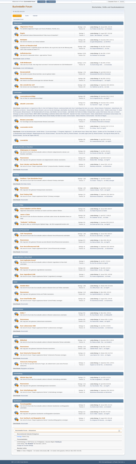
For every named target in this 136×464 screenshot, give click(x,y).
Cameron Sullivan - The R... (97, 190)
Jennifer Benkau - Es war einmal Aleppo (46, 131)
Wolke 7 (22, 313)
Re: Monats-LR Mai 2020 (96, 121)
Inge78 (108, 80)
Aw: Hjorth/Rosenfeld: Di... (96, 294)
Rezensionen (24, 158)
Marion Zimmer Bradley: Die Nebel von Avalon (54, 115)
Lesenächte (24, 140)
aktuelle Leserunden (27, 103)
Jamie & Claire (25, 214)
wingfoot (109, 420)
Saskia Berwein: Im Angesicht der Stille (31, 108)
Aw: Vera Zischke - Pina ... (96, 386)
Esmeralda (102, 55)
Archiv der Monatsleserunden (28, 131)
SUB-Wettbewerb (25, 62)
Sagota (107, 270)
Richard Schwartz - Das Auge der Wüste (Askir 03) (106, 133)
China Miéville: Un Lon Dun (114, 131)
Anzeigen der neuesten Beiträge (25, 445)
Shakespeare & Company (28, 150)
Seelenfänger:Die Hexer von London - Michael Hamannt (89, 108)
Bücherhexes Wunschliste (96, 392)
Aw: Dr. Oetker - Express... (97, 413)
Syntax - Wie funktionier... (96, 35)
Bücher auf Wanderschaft (28, 45)
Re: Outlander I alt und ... (96, 217)
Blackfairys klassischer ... (96, 166)
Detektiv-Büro (24, 286)
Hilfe (100, 462)
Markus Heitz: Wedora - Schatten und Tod (96, 131)
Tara (108, 48)
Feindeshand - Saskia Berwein (112, 108)
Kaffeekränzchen (25, 53)
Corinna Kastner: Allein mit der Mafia (33, 115)
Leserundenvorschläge (27, 96)
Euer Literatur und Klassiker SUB (31, 164)
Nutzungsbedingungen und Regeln (109, 462)
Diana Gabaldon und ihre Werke (30, 208)
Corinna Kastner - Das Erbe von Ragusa (96, 115)
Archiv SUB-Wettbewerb (27, 68)
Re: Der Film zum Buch (96, 263)
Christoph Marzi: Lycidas (93, 112)
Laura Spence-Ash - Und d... (97, 355)
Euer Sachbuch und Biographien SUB (32, 418)
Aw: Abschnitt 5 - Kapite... (96, 104)
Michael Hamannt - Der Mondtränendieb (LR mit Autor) (35, 112)
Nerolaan (107, 121)
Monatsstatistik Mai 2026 (96, 74)
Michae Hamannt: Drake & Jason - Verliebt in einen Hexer (101, 110)
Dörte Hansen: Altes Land (106, 112)
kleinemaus (110, 328)
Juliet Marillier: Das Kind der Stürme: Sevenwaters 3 (73, 110)
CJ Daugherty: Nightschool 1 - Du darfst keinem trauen (71, 131)
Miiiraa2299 (109, 315)
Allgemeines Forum (26, 27)
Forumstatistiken (21, 439)
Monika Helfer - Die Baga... (97, 160)
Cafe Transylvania (26, 233)
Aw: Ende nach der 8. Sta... (97, 224)
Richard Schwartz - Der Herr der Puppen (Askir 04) (26, 135)
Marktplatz (23, 39)
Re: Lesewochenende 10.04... (97, 141)
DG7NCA (108, 41)
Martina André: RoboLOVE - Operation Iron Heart (68, 114)
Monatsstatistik (25, 72)
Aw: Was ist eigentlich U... (96, 379)
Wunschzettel (24, 169)
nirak (108, 87)
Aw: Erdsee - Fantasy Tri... (96, 180)
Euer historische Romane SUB (30, 353)
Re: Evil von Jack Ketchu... (97, 235)
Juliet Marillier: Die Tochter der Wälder (77, 112)
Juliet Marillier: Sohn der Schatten (58, 112)
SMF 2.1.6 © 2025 (15, 462)
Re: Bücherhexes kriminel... (97, 300)
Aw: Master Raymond (95, 210)
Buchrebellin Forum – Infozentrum (25, 430)
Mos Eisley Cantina (26, 184)
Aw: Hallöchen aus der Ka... (97, 87)
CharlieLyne (58, 442)
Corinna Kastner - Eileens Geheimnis (76, 115)
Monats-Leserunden (26, 120)
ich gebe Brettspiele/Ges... (96, 41)
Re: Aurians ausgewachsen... (97, 276)
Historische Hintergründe (28, 362)
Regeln (22, 33)
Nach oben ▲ (121, 462)
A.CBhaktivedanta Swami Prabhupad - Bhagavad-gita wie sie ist (29, 133)
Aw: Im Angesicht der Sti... (96, 98)
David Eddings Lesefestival (48, 114)
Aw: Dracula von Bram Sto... (97, 153)
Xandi (106, 217)
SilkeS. (107, 294)
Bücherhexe (108, 166)
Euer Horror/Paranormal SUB (29, 246)
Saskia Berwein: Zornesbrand (102, 114)
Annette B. (109, 342)
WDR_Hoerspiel (110, 180)
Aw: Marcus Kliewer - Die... (97, 242)
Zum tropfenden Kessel (28, 260)
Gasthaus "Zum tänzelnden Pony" (31, 178)
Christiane (109, 29)
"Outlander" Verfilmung (28, 222)
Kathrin (105, 210)
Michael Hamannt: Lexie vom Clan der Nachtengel (47, 110)
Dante (106, 35)
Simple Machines (24, 462)
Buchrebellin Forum (22, 6)
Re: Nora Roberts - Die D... (97, 315)
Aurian (108, 276)
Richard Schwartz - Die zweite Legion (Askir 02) (81, 133)
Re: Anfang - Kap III (95, 128)
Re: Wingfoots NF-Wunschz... (97, 420)
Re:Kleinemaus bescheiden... (97, 328)
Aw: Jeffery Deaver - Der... (96, 287)
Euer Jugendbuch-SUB (27, 274)
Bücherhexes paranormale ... (97, 248)
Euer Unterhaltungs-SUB (28, 390)
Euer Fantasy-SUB (26, 194)
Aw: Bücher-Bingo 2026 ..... (97, 64)
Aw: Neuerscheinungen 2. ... (97, 80)
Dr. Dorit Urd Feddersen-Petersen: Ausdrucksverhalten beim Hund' (58, 108)
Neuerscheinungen (26, 78)
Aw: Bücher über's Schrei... (97, 407)
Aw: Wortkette (93, 55)
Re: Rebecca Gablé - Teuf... (97, 342)
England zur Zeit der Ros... (97, 364)
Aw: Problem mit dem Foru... (97, 29)
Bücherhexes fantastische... (97, 196)
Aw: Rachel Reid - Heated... (97, 321)
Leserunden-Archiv (26, 127)
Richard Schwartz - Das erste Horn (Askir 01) (57, 133)
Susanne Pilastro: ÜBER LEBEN (32, 114)
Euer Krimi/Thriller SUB (28, 298)
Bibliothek (23, 340)
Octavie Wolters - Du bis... (96, 270)
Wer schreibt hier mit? (27, 85)
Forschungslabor (26, 404)
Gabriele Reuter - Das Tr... (96, 348)
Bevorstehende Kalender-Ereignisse (27, 434)
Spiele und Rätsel (25, 58)
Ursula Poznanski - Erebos (87, 114)
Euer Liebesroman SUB (28, 326)
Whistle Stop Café (26, 377)
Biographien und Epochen (27, 368)
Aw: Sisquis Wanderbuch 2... (97, 48)
